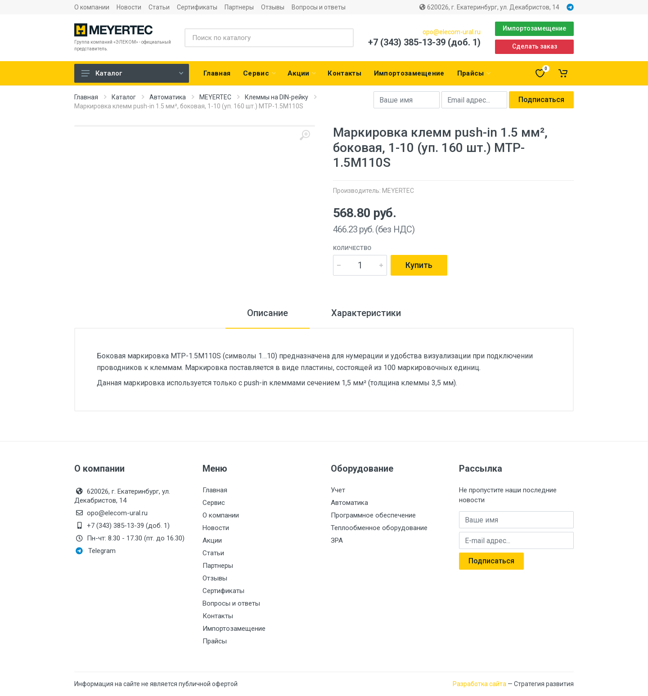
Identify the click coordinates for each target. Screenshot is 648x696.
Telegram (96, 551)
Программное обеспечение (373, 515)
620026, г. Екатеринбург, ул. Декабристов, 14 (489, 7)
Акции (212, 540)
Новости (129, 7)
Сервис (213, 503)
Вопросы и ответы (319, 7)
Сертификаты (197, 7)
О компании (91, 7)
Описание (267, 313)
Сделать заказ (534, 46)
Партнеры (239, 7)
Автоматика (167, 97)
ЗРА (337, 540)
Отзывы (272, 7)
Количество (352, 248)
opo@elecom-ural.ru (452, 32)
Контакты (217, 616)
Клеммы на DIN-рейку (276, 97)
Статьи (159, 7)
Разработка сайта (479, 683)
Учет (338, 490)
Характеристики (366, 313)
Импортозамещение (534, 28)
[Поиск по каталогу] (269, 37)
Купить (418, 265)
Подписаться (541, 99)
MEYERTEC (215, 97)
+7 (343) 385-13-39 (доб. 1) (424, 42)
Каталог (132, 73)
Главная (86, 97)
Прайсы (214, 641)
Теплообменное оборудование (379, 528)
